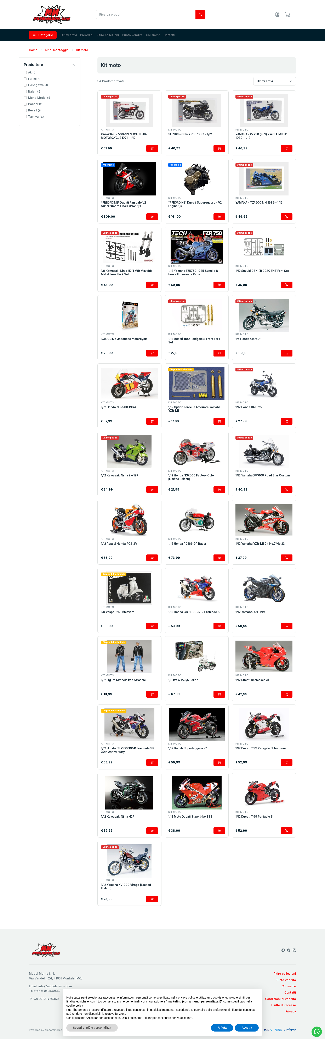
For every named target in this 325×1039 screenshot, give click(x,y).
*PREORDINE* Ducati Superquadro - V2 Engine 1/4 (195, 204)
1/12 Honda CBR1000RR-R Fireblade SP (194, 612)
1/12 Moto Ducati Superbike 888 (190, 816)
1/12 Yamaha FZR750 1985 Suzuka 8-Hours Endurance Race (193, 272)
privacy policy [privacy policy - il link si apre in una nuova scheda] (186, 997)
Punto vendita (132, 35)
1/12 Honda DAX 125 (248, 407)
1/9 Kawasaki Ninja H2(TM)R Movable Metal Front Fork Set (127, 272)
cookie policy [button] (74, 1005)
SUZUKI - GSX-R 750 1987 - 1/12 (190, 134)
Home (33, 50)
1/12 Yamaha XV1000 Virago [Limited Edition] (126, 886)
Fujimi (45, 79)
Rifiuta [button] (222, 1027)
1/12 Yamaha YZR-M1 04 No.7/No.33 (260, 543)
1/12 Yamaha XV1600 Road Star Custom (262, 475)
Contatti (169, 35)
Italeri (44, 91)
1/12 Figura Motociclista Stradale (123, 680)
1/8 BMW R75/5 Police (183, 680)
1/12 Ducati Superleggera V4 (187, 748)
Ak (42, 72)
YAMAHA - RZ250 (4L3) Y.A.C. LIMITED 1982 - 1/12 (261, 136)
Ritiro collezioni (108, 35)
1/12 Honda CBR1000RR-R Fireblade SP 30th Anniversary (127, 750)
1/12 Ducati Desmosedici (252, 680)
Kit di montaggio (57, 50)
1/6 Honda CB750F (248, 339)
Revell (45, 110)
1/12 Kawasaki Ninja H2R (117, 816)
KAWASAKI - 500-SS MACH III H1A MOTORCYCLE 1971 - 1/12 (124, 136)
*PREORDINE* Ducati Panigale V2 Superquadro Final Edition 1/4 (123, 204)
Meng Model (49, 97)
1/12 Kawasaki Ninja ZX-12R (119, 475)
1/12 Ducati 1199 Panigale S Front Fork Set (194, 340)
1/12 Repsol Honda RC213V (119, 543)
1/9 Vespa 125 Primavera (118, 612)
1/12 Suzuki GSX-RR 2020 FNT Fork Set (262, 270)
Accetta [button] (246, 1027)
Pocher (46, 104)
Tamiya (47, 116)
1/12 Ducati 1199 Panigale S (254, 816)
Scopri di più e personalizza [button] (92, 1027)
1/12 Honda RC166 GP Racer (187, 543)
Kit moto (82, 50)
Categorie (43, 35)
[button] (60, 72)
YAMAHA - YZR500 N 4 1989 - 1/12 (258, 202)
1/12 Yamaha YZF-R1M (250, 612)
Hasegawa (48, 85)
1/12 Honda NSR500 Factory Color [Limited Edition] (191, 477)
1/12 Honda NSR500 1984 (118, 407)
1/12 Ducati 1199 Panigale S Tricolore (260, 748)
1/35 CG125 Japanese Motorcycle (124, 339)
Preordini (86, 35)
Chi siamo (153, 35)
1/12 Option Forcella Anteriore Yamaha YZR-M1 (194, 408)
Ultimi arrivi (69, 35)
